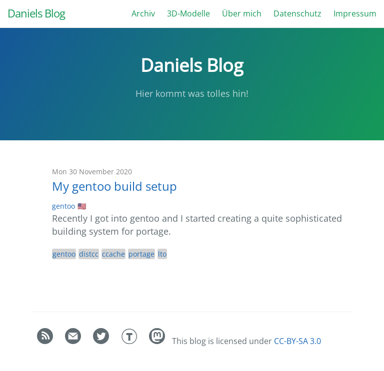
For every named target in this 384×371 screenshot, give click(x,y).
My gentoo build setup (114, 186)
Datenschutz (298, 13)
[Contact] (74, 341)
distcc (88, 254)
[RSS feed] (46, 341)
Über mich (242, 13)
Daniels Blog (36, 13)
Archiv (143, 13)
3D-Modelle (188, 13)
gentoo (63, 206)
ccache (113, 254)
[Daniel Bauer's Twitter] (102, 341)
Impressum (355, 13)
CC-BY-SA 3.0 (297, 341)
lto (162, 254)
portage (141, 254)
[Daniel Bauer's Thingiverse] (130, 341)
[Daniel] (158, 341)
